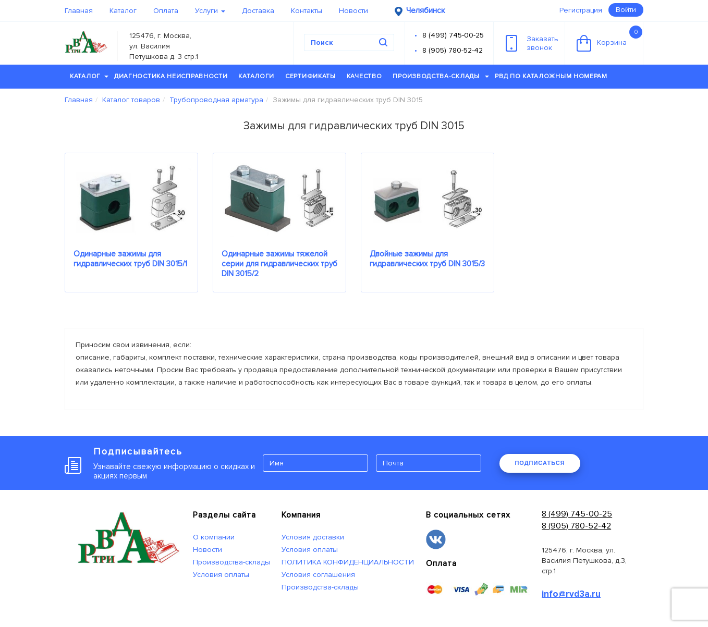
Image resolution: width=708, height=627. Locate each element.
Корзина (609, 39)
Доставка (258, 10)
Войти (626, 9)
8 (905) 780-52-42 (452, 50)
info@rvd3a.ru (571, 593)
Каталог (123, 10)
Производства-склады (441, 76)
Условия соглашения (318, 574)
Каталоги (256, 76)
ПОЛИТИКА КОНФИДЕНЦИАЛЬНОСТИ (348, 562)
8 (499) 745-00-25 (453, 35)
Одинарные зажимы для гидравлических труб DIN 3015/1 (130, 258)
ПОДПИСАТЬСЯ (540, 463)
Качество (364, 76)
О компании (214, 537)
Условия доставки (313, 537)
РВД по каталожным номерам (551, 76)
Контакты (306, 10)
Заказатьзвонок (532, 43)
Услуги (210, 10)
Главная (79, 10)
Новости (353, 10)
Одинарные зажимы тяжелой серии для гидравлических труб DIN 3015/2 (279, 263)
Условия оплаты (221, 574)
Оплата (165, 10)
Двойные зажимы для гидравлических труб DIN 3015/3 (427, 258)
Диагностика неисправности (171, 76)
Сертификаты (310, 76)
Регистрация (580, 10)
